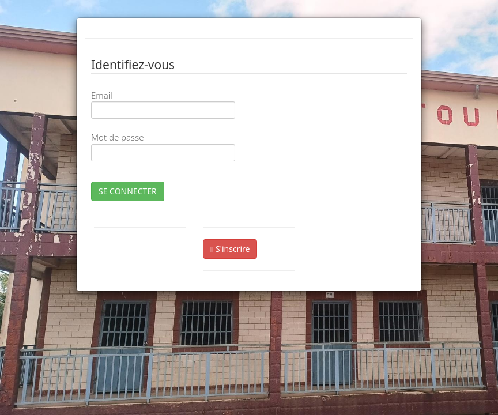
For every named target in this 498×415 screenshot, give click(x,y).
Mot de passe (117, 137)
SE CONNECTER (128, 191)
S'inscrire (230, 248)
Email (101, 95)
